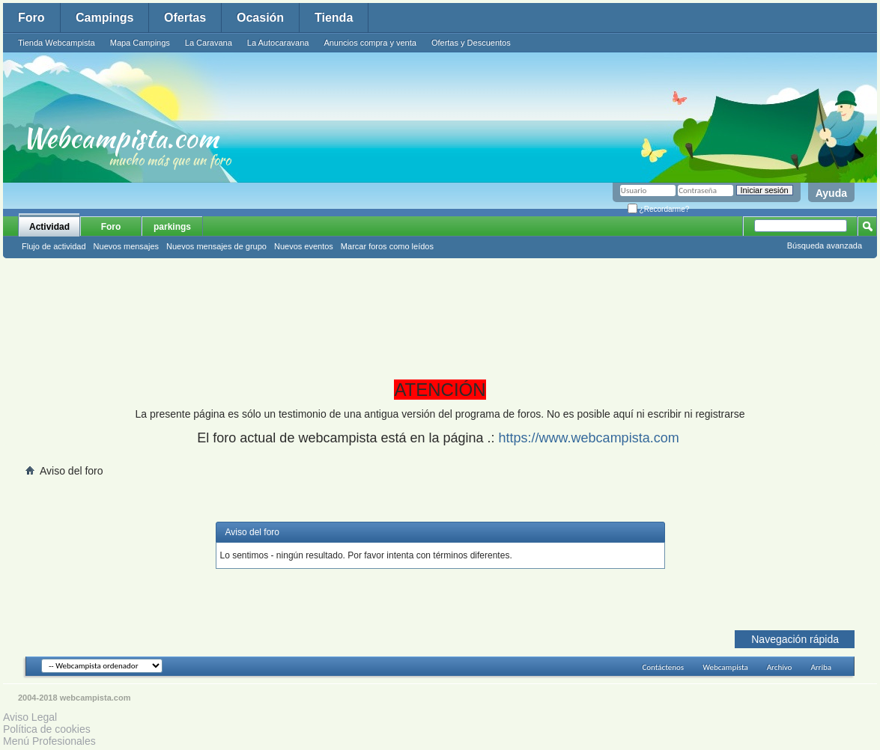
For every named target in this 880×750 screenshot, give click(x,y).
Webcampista (725, 667)
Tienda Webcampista (56, 42)
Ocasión (260, 17)
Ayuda (831, 193)
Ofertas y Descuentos (471, 42)
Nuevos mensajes (126, 246)
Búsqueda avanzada (824, 245)
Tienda (334, 17)
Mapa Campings (140, 42)
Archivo (779, 667)
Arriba (820, 667)
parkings (172, 227)
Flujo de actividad (54, 246)
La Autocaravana (278, 42)
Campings (104, 17)
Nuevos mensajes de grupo (216, 246)
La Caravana (208, 42)
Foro (31, 17)
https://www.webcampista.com (589, 437)
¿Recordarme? (658, 209)
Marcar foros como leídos (387, 246)
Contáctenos (663, 667)
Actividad (49, 227)
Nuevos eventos (303, 246)
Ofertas (185, 17)
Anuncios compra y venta (370, 42)
